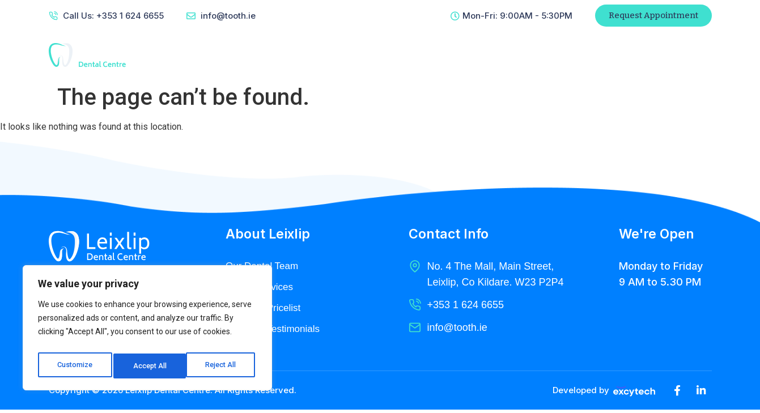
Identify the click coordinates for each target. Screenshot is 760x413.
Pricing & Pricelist (265, 309)
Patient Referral (612, 55)
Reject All (149, 366)
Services (388, 55)
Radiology (451, 55)
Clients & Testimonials (275, 331)
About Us (327, 55)
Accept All (221, 366)
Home (272, 55)
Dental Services (261, 287)
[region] (147, 330)
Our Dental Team (264, 266)
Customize (74, 366)
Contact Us (518, 55)
